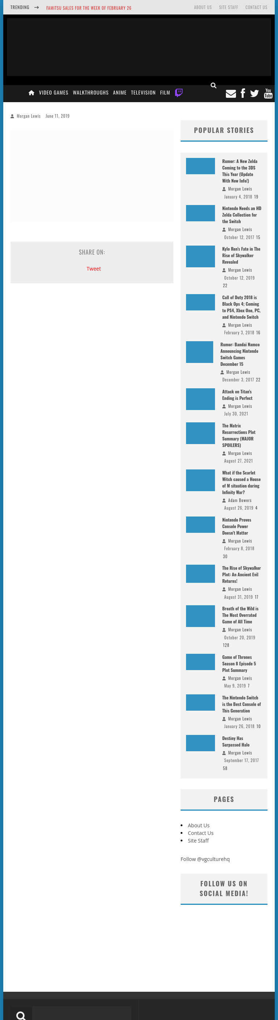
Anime (120, 92)
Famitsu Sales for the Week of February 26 (88, 8)
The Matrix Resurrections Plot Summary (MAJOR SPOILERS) (239, 435)
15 (258, 237)
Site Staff (228, 7)
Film (165, 92)
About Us (203, 7)
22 (225, 285)
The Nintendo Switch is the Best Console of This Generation (241, 704)
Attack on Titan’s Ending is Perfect (237, 394)
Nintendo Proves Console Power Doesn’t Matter (236, 526)
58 (225, 768)
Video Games (53, 92)
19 (256, 197)
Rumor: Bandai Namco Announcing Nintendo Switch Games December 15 (240, 354)
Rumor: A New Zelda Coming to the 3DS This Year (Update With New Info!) (239, 171)
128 (226, 645)
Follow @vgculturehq (205, 859)
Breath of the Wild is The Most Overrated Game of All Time (240, 614)
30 (225, 556)
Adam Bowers (240, 500)
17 (256, 597)
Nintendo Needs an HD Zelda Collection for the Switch (241, 214)
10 (259, 726)
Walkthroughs (91, 92)
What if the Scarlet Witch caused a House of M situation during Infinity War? (241, 482)
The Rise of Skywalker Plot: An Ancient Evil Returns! (241, 574)
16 (258, 332)
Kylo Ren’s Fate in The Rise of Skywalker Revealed (241, 255)
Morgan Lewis (29, 116)
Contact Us (256, 7)
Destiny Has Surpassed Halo (235, 741)
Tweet (94, 268)
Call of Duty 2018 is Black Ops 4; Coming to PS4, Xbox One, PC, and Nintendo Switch (241, 307)
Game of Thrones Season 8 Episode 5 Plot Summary (239, 663)
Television (143, 92)
